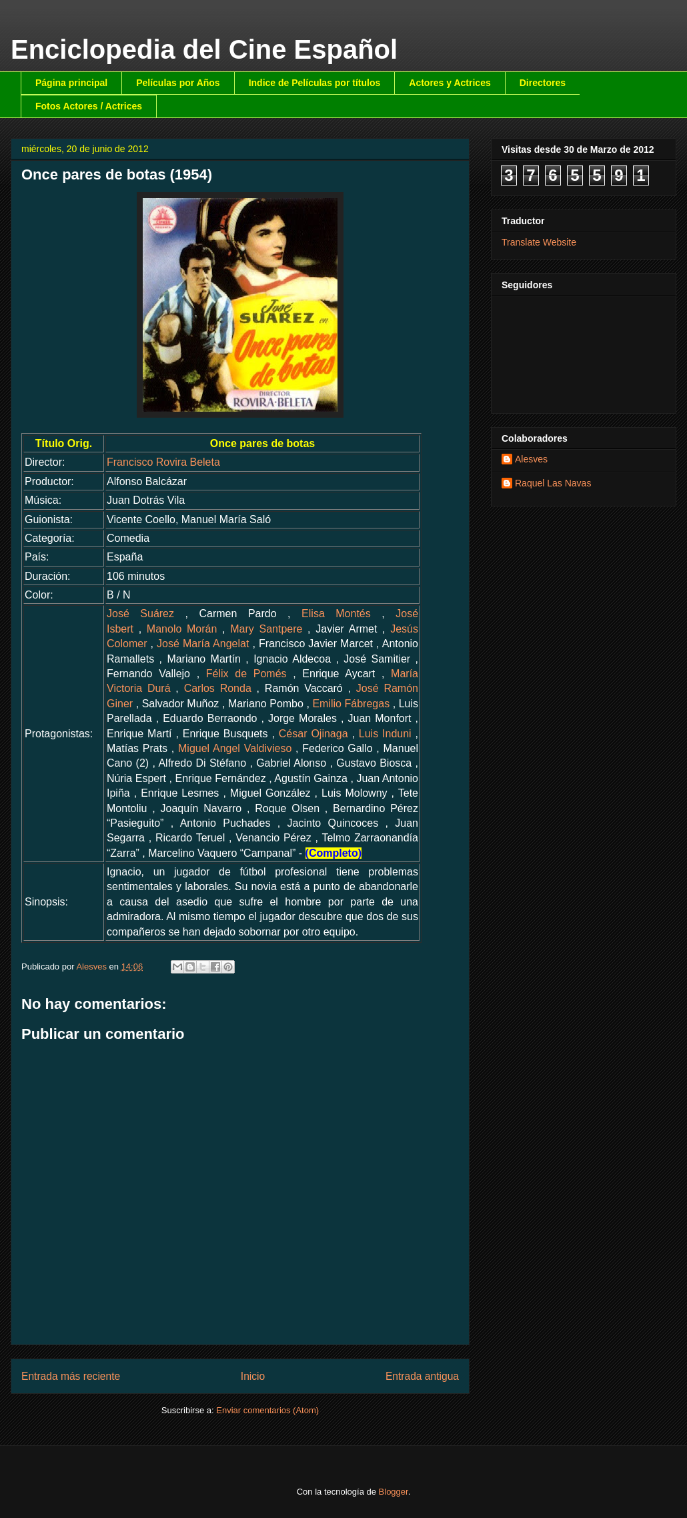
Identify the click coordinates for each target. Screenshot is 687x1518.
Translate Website (539, 242)
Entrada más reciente (70, 1376)
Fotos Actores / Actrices (88, 106)
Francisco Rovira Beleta (163, 462)
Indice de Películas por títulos (315, 82)
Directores (543, 82)
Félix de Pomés (246, 673)
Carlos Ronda (217, 688)
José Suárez (140, 613)
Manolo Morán (182, 629)
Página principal (71, 82)
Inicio (253, 1376)
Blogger (393, 1492)
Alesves (531, 459)
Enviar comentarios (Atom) (267, 1410)
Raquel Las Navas (553, 483)
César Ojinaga (313, 733)
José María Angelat (203, 643)
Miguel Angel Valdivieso (234, 748)
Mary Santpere (266, 629)
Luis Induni (385, 733)
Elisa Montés (336, 613)
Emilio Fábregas (351, 703)
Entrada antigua (422, 1376)
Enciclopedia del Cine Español (204, 49)
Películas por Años (178, 82)
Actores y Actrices (449, 82)
